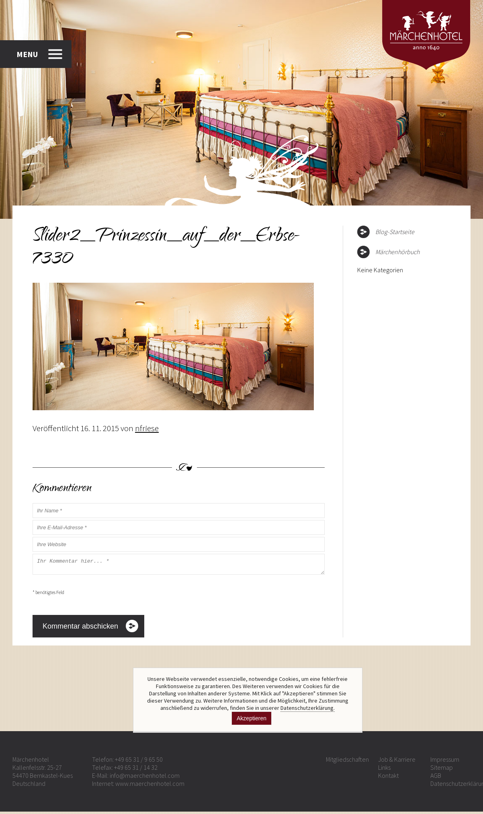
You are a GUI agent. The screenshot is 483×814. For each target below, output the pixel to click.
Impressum (444, 762)
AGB (435, 778)
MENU (27, 54)
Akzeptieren (251, 718)
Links (384, 770)
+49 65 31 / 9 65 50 (139, 762)
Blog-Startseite (394, 232)
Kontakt (388, 778)
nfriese (147, 428)
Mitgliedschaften (347, 762)
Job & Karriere (396, 762)
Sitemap (441, 770)
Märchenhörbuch (397, 252)
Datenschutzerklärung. (307, 707)
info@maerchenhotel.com (145, 778)
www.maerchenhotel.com (149, 786)
